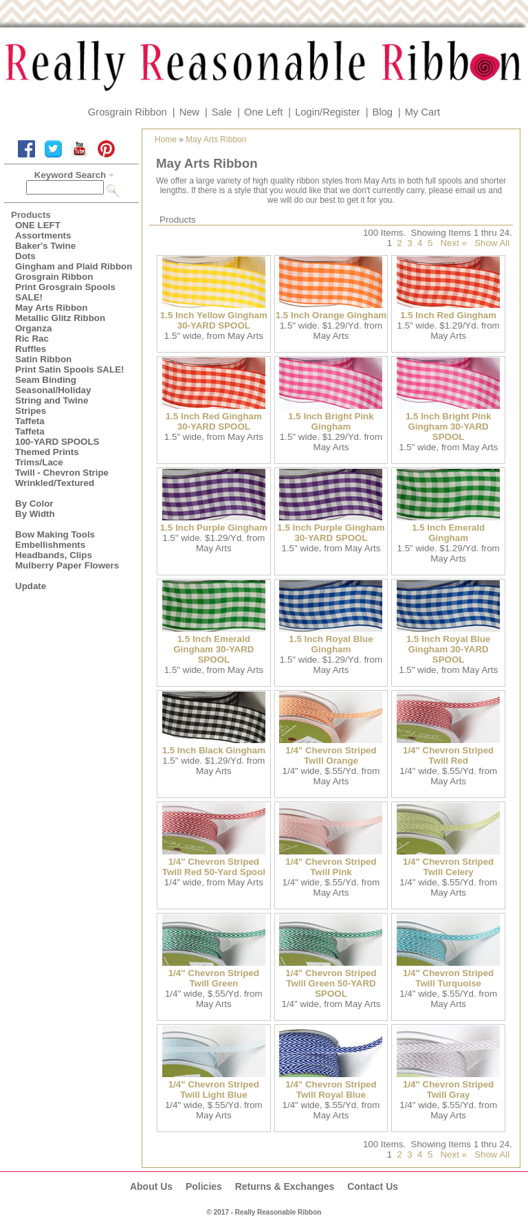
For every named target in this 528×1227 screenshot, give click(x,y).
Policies (204, 1186)
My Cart (422, 112)
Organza (33, 328)
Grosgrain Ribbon (127, 112)
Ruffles (30, 349)
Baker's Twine (45, 246)
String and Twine (51, 400)
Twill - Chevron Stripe (62, 472)
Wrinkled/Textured (54, 483)
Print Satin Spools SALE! (69, 369)
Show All (491, 243)
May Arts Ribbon (51, 307)
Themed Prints (47, 452)
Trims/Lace (39, 462)
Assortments (43, 235)
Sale (222, 112)
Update (30, 586)
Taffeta (30, 421)
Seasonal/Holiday (53, 390)
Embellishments (50, 545)
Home (166, 139)
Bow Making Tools (55, 534)
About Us (151, 1186)
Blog (383, 112)
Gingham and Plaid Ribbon (73, 266)
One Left (263, 112)
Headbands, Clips (53, 555)
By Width (35, 514)
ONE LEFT (37, 225)
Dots (25, 256)
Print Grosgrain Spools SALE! (65, 292)
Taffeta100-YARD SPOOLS (57, 436)
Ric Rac (32, 338)
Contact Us (372, 1186)
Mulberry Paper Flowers (67, 565)
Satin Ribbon (43, 359)
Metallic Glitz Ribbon (60, 318)
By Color (34, 503)
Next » (453, 243)
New (189, 112)
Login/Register (327, 112)
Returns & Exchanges (285, 1186)
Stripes (30, 411)
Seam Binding (45, 380)
